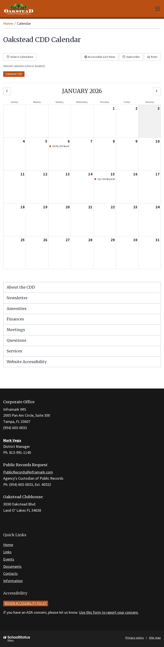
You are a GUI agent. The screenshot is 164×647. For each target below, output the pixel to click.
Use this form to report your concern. (109, 612)
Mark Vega (12, 440)
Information (13, 580)
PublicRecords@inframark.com (28, 472)
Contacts (10, 573)
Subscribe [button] (131, 57)
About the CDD (21, 287)
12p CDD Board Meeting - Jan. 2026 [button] (106, 179)
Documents (12, 566)
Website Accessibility (27, 361)
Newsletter (17, 297)
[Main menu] (157, 8)
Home (8, 23)
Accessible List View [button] (99, 57)
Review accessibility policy (25, 603)
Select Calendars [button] (20, 57)
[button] (7, 91)
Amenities (16, 308)
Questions (16, 340)
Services (14, 351)
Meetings (16, 329)
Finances (15, 319)
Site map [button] (155, 637)
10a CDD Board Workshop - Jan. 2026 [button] (61, 146)
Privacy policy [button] (134, 637)
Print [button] (152, 57)
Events (8, 559)
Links (7, 551)
